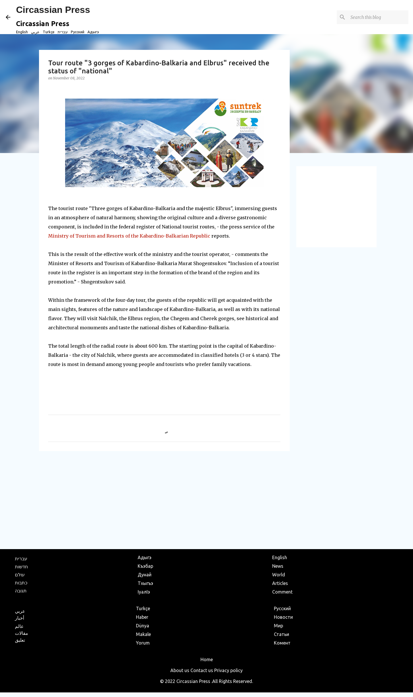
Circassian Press (53, 10)
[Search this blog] (378, 17)
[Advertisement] (164, 500)
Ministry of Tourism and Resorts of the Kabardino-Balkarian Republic (129, 236)
